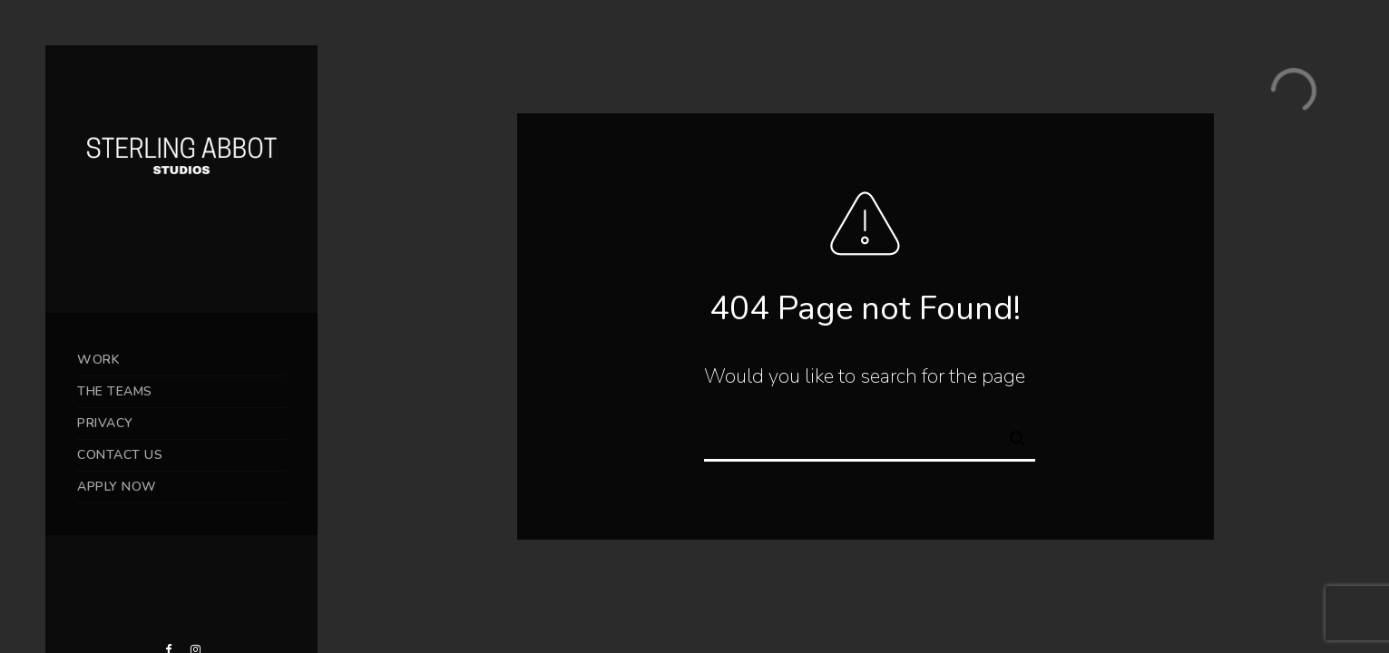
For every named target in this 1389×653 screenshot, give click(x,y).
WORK (98, 359)
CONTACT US (119, 454)
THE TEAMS (114, 391)
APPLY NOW (117, 486)
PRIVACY (105, 423)
